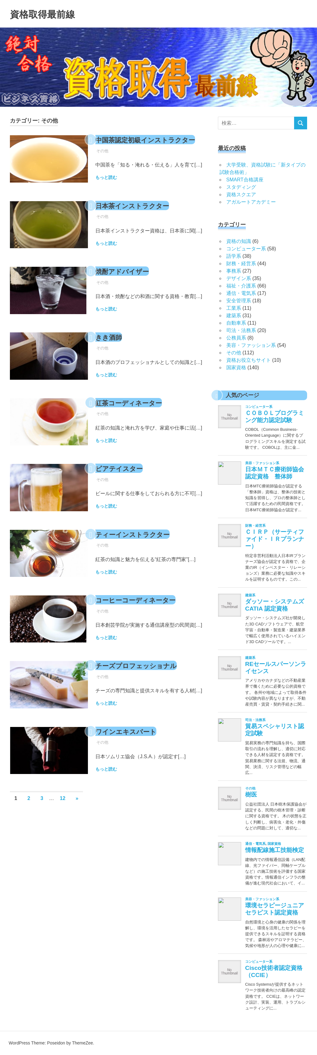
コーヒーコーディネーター (144, 608)
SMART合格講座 (244, 179)
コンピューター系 (246, 248)
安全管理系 (238, 300)
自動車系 (236, 323)
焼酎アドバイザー (128, 279)
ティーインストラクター (141, 542)
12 (62, 807)
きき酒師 (111, 345)
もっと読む (106, 189)
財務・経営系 (241, 263)
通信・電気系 (241, 293)
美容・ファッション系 (251, 345)
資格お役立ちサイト (248, 360)
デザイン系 (238, 278)
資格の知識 (238, 241)
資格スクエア (241, 194)
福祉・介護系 (241, 285)
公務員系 (236, 337)
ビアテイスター (124, 477)
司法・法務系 (241, 330)
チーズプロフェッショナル (145, 674)
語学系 (233, 256)
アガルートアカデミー (251, 202)
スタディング (241, 187)
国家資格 (236, 367)
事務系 (233, 271)
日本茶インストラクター (140, 213)
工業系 (233, 308)
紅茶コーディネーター (136, 411)
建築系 (233, 315)
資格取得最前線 (51, 13)
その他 (102, 163)
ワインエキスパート (132, 739)
